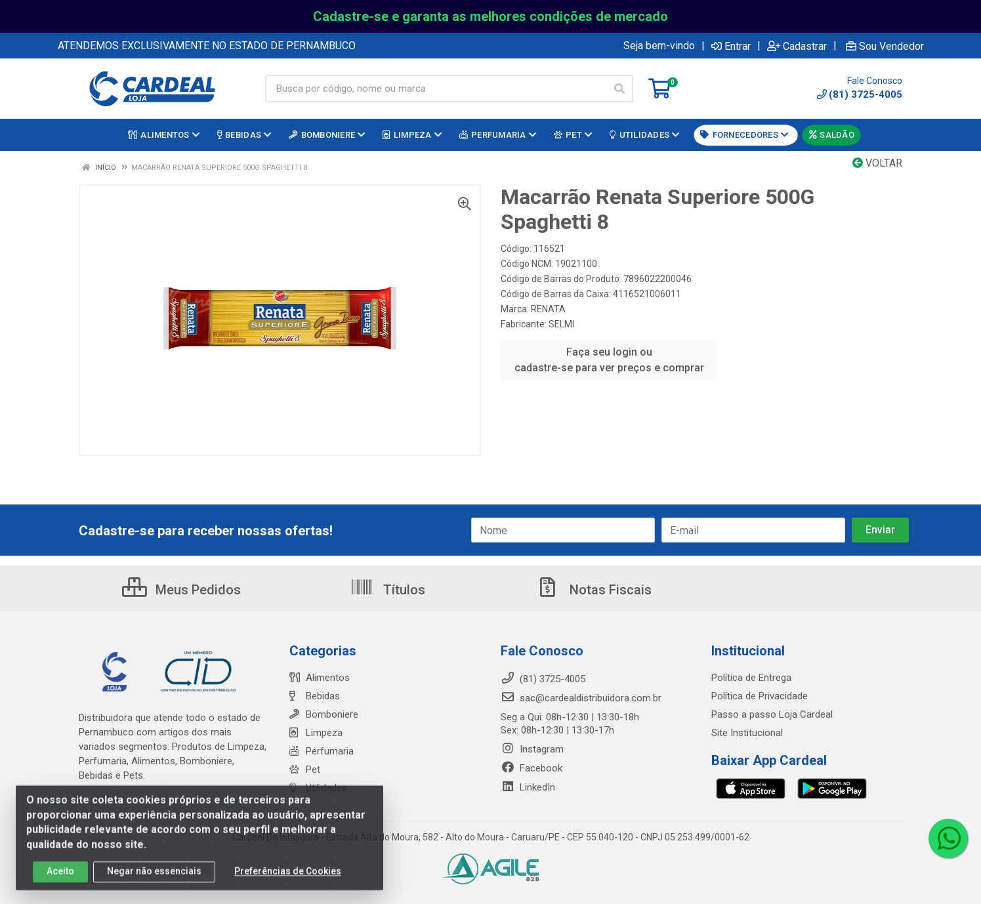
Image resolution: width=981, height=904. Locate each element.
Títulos (387, 590)
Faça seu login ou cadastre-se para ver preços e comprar (609, 360)
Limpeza (316, 733)
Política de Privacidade (759, 696)
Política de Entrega (751, 678)
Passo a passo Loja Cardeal (772, 714)
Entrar (731, 46)
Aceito (60, 879)
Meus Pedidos (181, 590)
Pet (304, 769)
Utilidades (318, 788)
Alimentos (319, 678)
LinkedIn (528, 787)
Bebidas (314, 696)
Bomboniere (323, 714)
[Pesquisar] (619, 88)
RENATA (548, 309)
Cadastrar (797, 46)
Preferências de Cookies (287, 879)
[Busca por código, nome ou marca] (435, 88)
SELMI (561, 324)
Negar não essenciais (154, 879)
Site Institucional (747, 733)
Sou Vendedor (885, 46)
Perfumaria (321, 751)
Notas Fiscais (594, 590)
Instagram (532, 749)
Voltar (877, 163)
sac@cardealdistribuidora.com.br (581, 698)
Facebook (531, 768)
